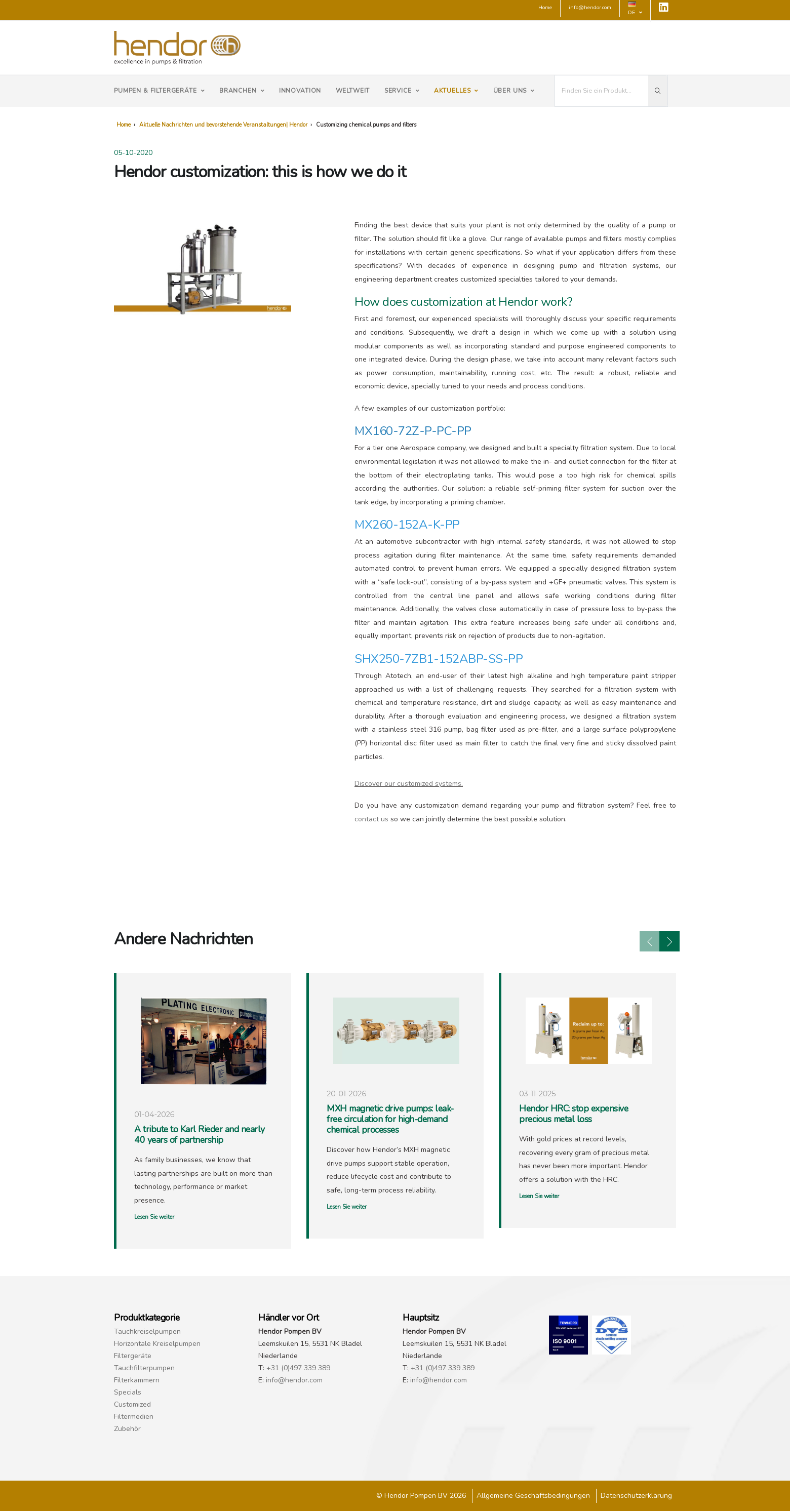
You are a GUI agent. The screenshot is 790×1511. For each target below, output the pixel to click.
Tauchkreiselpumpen (147, 1331)
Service (402, 91)
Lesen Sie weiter (154, 1217)
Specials (127, 1392)
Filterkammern (137, 1380)
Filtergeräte (132, 1356)
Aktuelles (456, 91)
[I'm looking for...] (601, 90)
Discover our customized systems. (408, 783)
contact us (371, 819)
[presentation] (650, 941)
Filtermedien (133, 1416)
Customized (132, 1404)
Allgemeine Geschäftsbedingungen (533, 1495)
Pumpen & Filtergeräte (159, 91)
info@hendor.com (294, 1380)
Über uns (514, 91)
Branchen (242, 91)
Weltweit (353, 91)
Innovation (300, 91)
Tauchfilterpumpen (144, 1368)
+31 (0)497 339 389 (298, 1368)
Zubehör (127, 1429)
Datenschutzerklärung (636, 1495)
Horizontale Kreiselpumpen (157, 1343)
